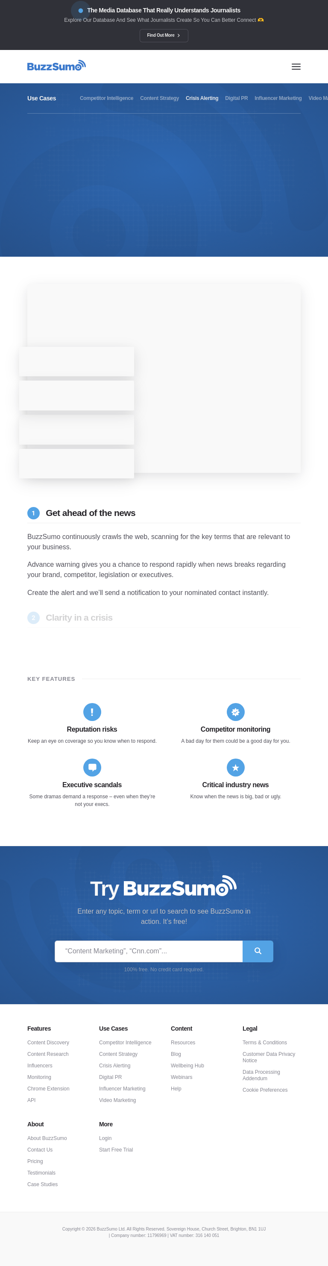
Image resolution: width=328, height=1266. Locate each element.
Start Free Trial (116, 1150)
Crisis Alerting (114, 1066)
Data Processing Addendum (261, 1075)
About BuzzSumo (47, 1138)
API (31, 1100)
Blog (176, 1054)
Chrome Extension (48, 1089)
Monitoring (39, 1077)
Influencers (40, 1066)
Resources (183, 1043)
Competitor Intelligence (125, 1043)
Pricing (35, 1161)
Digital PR (110, 1077)
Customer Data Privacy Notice (269, 1057)
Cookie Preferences (265, 1090)
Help (176, 1089)
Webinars (181, 1077)
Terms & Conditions (265, 1043)
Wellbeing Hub (187, 1066)
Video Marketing (117, 1100)
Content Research (48, 1054)
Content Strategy (118, 1054)
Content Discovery (48, 1043)
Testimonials (41, 1173)
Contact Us (40, 1150)
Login (105, 1138)
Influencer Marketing (122, 1089)
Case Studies (42, 1184)
